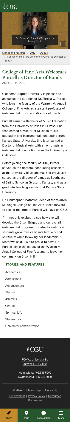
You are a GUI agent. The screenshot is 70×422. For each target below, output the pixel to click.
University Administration (22, 326)
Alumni (10, 292)
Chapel (10, 306)
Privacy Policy (36, 396)
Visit (26, 415)
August (44, 52)
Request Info (43, 415)
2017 (32, 52)
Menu (64, 415)
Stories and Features (13, 52)
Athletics (11, 299)
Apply (9, 415)
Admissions (13, 279)
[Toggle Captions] (63, 44)
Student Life (13, 319)
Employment (17, 396)
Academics (12, 272)
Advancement (14, 285)
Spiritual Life (13, 312)
